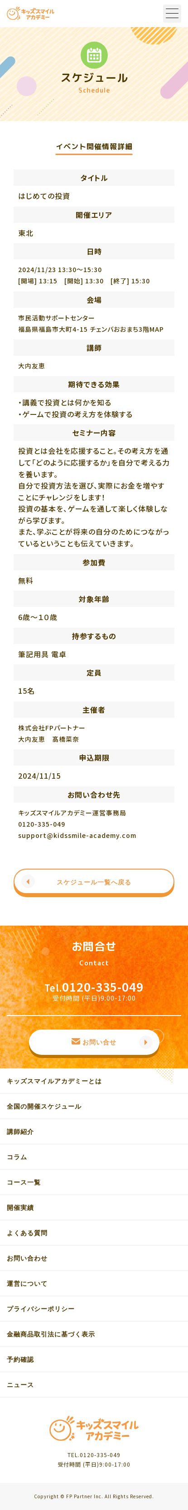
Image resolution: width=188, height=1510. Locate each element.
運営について (27, 1283)
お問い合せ (99, 1042)
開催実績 (20, 1207)
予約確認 (20, 1359)
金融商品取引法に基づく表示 (51, 1334)
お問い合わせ (27, 1258)
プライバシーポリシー (41, 1308)
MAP (156, 329)
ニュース (20, 1384)
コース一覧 (24, 1182)
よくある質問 (27, 1233)
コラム (17, 1157)
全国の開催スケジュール (44, 1106)
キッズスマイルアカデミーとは (54, 1081)
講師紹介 (20, 1131)
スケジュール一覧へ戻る (94, 882)
